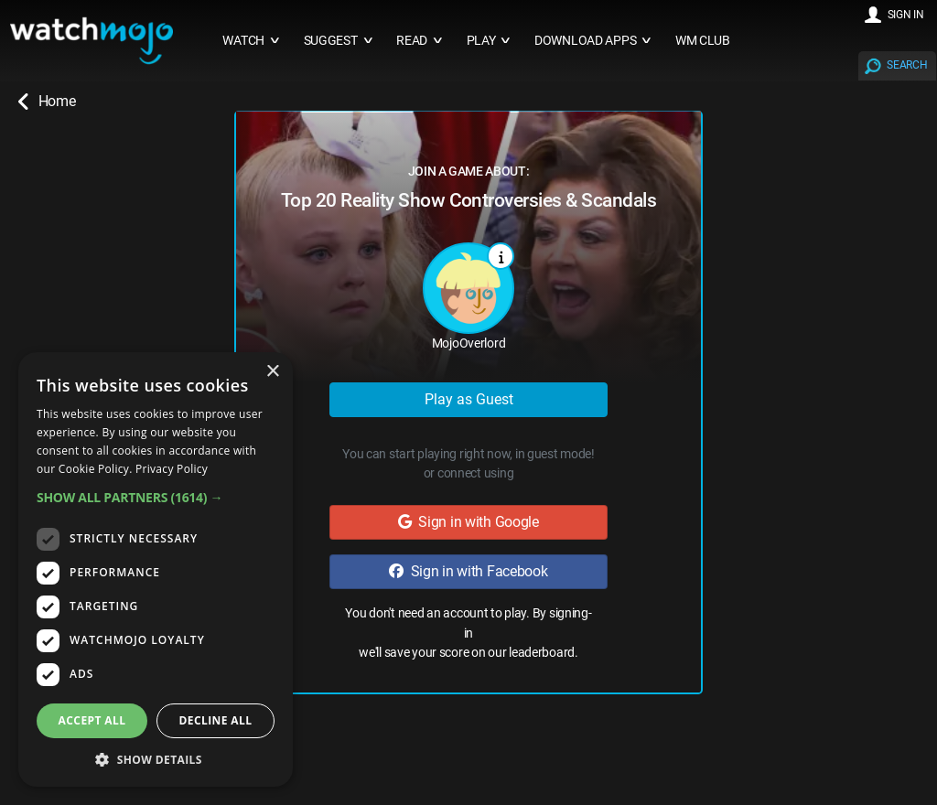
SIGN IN (906, 14)
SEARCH (907, 65)
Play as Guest (469, 399)
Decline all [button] (216, 720)
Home (46, 102)
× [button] (272, 372)
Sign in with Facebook (468, 571)
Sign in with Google (468, 522)
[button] (156, 497)
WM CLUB (702, 40)
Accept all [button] (92, 720)
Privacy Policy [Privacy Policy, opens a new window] (171, 469)
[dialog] (155, 569)
